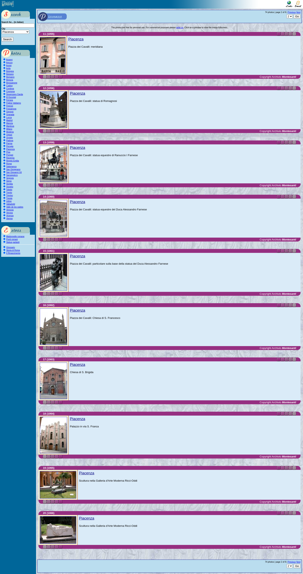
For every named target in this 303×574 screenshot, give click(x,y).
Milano (9, 129)
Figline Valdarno (13, 103)
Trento (9, 192)
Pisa (8, 152)
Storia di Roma (13, 250)
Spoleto (9, 187)
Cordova (10, 88)
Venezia (10, 210)
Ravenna (10, 158)
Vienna (9, 218)
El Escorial (11, 97)
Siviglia (9, 184)
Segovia (10, 178)
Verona (9, 213)
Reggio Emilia (12, 161)
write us (179, 27)
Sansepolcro (12, 175)
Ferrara (9, 100)
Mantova (10, 126)
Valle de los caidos (14, 207)
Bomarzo (10, 77)
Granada (10, 114)
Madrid (9, 120)
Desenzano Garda (14, 94)
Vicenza (9, 216)
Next (298, 12)
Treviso (9, 195)
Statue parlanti (13, 242)
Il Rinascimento (13, 253)
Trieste (9, 198)
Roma (9, 164)
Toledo (9, 190)
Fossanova (11, 109)
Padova (9, 140)
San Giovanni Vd (14, 172)
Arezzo (9, 62)
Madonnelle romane (15, 236)
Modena (10, 132)
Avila (8, 68)
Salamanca (11, 166)
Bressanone (11, 83)
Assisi (9, 65)
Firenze (9, 106)
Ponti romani (12, 239)
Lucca (9, 117)
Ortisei (9, 135)
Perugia (9, 146)
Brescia (9, 80)
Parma (9, 143)
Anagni (9, 60)
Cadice (9, 86)
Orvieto (9, 138)
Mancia (9, 123)
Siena (9, 181)
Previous (292, 12)
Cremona (10, 91)
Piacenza (10, 149)
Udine (9, 201)
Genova (9, 112)
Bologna (10, 71)
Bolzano (10, 74)
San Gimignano (13, 169)
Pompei (9, 155)
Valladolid (10, 204)
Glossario (10, 247)
